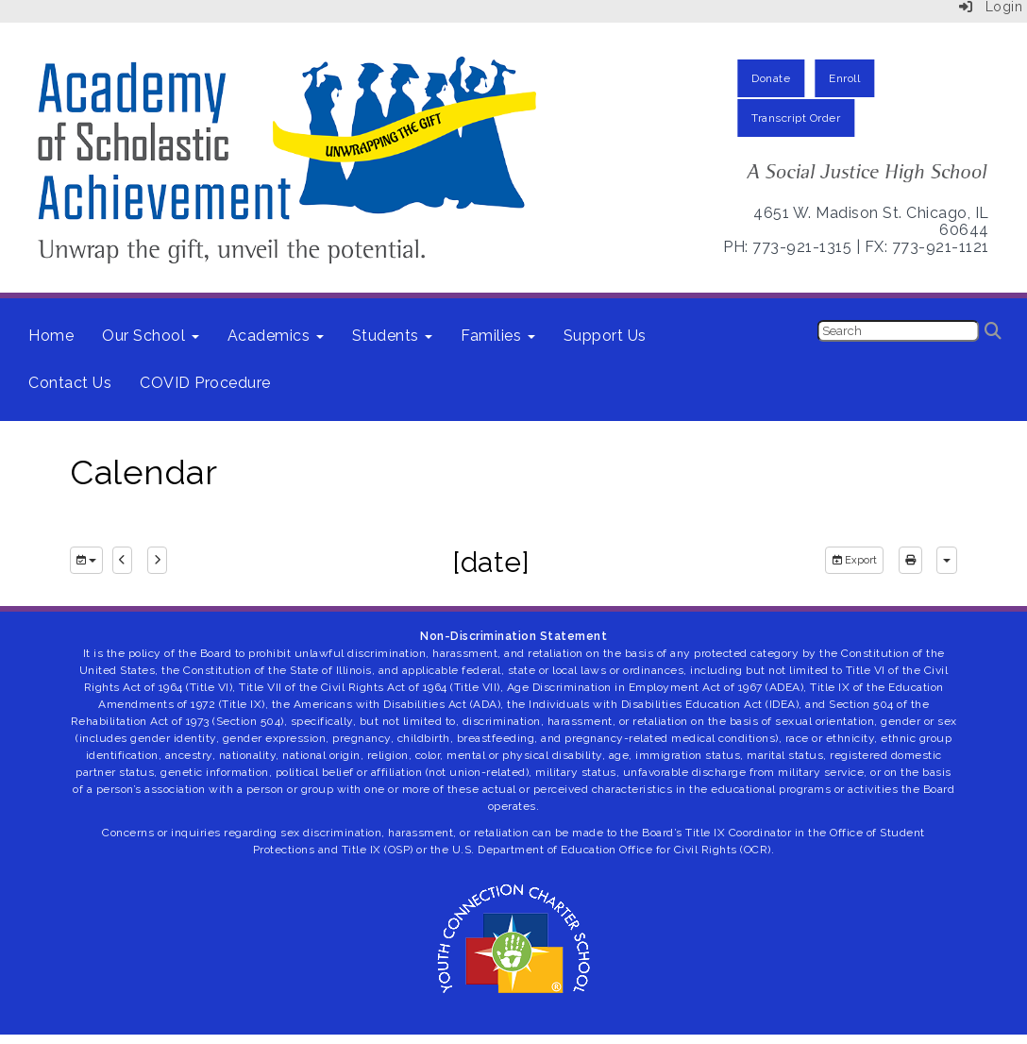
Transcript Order (795, 118)
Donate (770, 78)
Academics (275, 336)
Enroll (844, 78)
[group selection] (86, 561)
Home (51, 336)
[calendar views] (946, 561)
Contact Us (69, 383)
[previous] (122, 561)
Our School (150, 336)
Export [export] (854, 560)
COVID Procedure (205, 383)
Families (498, 336)
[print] (910, 561)
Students (392, 336)
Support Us (605, 336)
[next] (157, 561)
